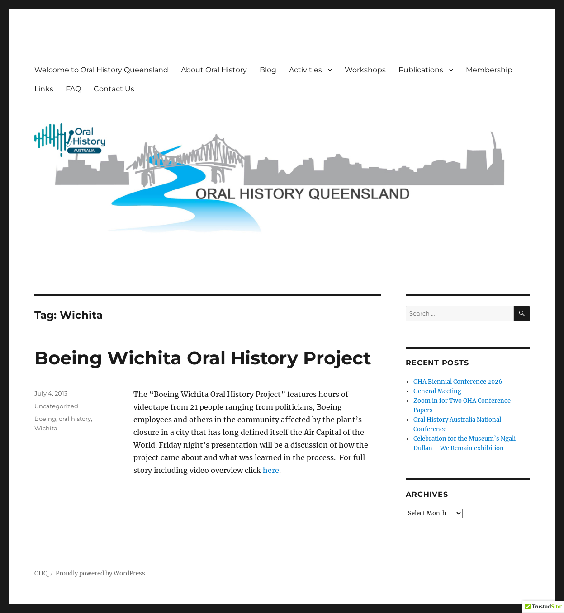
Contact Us (114, 89)
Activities (305, 70)
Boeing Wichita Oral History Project (202, 358)
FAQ (73, 89)
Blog (268, 70)
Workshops (365, 70)
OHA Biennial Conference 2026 (457, 382)
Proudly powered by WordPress (100, 573)
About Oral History (214, 70)
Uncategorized (56, 406)
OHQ (40, 573)
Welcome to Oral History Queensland (101, 70)
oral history (75, 418)
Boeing (45, 418)
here (271, 470)
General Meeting (437, 391)
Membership (489, 70)
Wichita (45, 428)
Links (43, 89)
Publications (420, 70)
